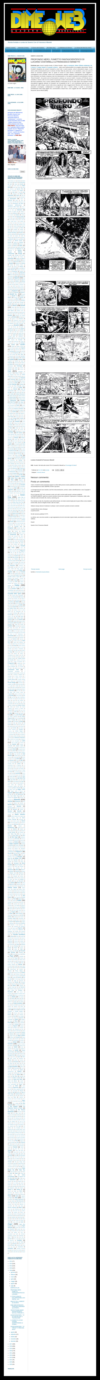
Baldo (19, 237)
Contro (14, 411)
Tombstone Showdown (12, 1145)
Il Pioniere (20, 682)
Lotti (12, 773)
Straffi (21, 1081)
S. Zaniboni (16, 1024)
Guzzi (17, 635)
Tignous (22, 1140)
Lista (20, 762)
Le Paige (15, 747)
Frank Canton (20, 567)
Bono (13, 299)
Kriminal (21, 726)
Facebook (16, 536)
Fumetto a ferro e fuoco (13, 576)
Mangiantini (17, 801)
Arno (15, 219)
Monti (17, 869)
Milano (10, 855)
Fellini (22, 542)
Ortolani (9, 916)
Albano (21, 193)
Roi (10, 1009)
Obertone (23, 905)
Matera (19, 827)
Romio (21, 1013)
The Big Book (19, 1116)
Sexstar (10, 1053)
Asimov (18, 222)
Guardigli (17, 626)
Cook (24, 411)
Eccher (15, 511)
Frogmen (16, 573)
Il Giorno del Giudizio (37, 47)
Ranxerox (13, 983)
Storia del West (17, 1079)
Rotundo (21, 1017)
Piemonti (19, 954)
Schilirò (21, 1038)
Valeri (15, 1181)
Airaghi (21, 190)
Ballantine (11, 239)
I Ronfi (23, 663)
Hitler (14, 650)
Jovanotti (10, 710)
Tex (23, 1101)
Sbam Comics (21, 1035)
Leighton (16, 755)
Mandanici (10, 799)
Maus (18, 830)
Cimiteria (9, 386)
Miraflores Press (11, 856)
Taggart (9, 1092)
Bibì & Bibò (12, 274)
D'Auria (17, 431)
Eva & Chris (20, 529)
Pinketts (21, 958)
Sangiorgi (17, 1029)
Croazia (16, 424)
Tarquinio (21, 1095)
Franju (14, 567)
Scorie (21, 1042)
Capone (23, 348)
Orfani (10, 913)
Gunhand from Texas (12, 632)
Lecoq (19, 750)
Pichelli (14, 954)
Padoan (23, 920)
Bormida (21, 304)
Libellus (23, 758)
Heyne (16, 647)
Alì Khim (12, 209)
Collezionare (13, 400)
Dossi (10, 488)
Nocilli (14, 900)
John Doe (16, 703)
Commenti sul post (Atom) (42, 572)
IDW (9, 668)
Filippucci (22, 551)
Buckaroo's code (17, 320)
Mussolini (21, 881)
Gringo (17, 622)
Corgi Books (11, 416)
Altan (19, 208)
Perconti (23, 944)
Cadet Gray (21, 333)
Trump (15, 1166)
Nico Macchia (17, 897)
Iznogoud (10, 693)
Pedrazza (10, 942)
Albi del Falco (16, 197)
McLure (22, 840)
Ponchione (10, 966)
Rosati (9, 1014)
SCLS (22, 1024)
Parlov (9, 934)
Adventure (12, 188)
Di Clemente (12, 470)
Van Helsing (15, 1183)
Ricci (9, 998)
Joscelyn (17, 706)
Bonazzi (17, 292)
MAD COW (11, 784)
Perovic (9, 947)
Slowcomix (10, 1064)
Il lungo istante (41, 67)
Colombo (22, 400)
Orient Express (19, 913)
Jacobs (23, 693)
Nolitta (19, 900)
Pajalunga (11, 923)
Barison (15, 245)
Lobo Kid (9, 768)
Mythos (18, 882)
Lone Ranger (20, 768)
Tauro (14, 1097)
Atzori (21, 227)
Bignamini (10, 278)
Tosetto (10, 1156)
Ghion (13, 600)
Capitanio (17, 348)
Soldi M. (10, 1068)
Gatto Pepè (21, 592)
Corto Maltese (11, 419)
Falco (22, 536)
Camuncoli (16, 341)
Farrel (24, 539)
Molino (9, 863)
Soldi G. (22, 1066)
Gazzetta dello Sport (14, 593)
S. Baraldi (22, 1022)
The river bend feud (21, 1135)
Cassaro (17, 357)
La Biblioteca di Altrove (65, 47)
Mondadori (16, 863)
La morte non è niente (14, 739)
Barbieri (15, 243)
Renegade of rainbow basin (19, 993)
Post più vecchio (87, 569)
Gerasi (21, 596)
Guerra (16, 627)
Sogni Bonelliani (13, 1066)
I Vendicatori (12, 664)
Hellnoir (23, 643)
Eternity (18, 528)
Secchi (15, 1045)
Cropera (14, 426)
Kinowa (9, 723)
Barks (20, 245)
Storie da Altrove (12, 1081)
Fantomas (21, 537)
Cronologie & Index (87, 51)
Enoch (11, 521)
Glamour (16, 609)
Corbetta (17, 415)
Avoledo (21, 229)
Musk (15, 881)
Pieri (11, 956)
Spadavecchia (10, 1071)
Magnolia (10, 792)
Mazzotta (11, 838)
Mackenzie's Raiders (12, 786)
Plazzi (10, 961)
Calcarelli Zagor (11, 336)
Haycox (15, 642)
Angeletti (21, 213)
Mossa (21, 876)
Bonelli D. (23, 292)
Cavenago (19, 366)
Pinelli (9, 958)
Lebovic (14, 750)
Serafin (16, 1050)
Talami (18, 1092)
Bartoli (14, 247)
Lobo (23, 766)
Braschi (10, 313)
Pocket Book (10, 962)
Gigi (22, 601)
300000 (23, 180)
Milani (24, 853)
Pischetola (10, 959)
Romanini (21, 1009)
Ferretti (23, 546)
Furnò (9, 580)
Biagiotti (21, 271)
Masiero (10, 826)
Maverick (23, 830)
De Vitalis (23, 449)
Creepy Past (16, 423)
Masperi (20, 825)
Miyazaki (9, 861)
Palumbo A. (13, 924)
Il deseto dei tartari (19, 684)
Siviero (18, 1063)
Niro (11, 898)
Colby (22, 392)
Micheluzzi (11, 851)
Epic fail (11, 523)
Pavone (21, 939)
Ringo (15, 1001)
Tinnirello (13, 1142)
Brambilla (14, 312)
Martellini (18, 812)
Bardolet (9, 245)
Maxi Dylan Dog (12, 834)
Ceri (9, 371)
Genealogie (20, 595)
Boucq (18, 307)
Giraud (19, 606)
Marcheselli (10, 807)
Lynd (17, 783)
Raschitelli (19, 983)
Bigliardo (21, 276)
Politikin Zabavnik (11, 964)
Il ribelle (17, 685)
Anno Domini (10, 214)
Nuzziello (21, 903)
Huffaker (17, 655)
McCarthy (17, 838)
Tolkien (10, 1143)
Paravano (14, 932)
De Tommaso (11, 449)
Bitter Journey (15, 282)
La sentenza (70, 65)
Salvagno (15, 1027)
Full (21, 573)
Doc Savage (20, 481)
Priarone (10, 970)
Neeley (10, 892)
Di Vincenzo (14, 474)
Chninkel (11, 382)
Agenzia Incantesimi (12, 190)
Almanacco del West (18, 203)
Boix (9, 292)
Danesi (16, 439)
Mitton (22, 859)
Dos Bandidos (22, 486)
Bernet (15, 266)
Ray (17, 987)
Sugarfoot (10, 1085)
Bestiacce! (19, 269)
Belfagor (18, 258)
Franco (9, 567)
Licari (17, 760)
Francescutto (22, 563)
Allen (22, 200)
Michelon (23, 850)
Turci (10, 1168)
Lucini (23, 775)
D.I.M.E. (11, 432)
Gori (17, 616)
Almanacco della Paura (13, 206)
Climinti (15, 389)
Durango (18, 492)
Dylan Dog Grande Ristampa (14, 503)
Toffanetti (23, 1142)
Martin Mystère (20, 814)
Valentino (9, 1181)
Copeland (11, 413)
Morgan (23, 871)
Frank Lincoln (20, 568)
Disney (23, 478)
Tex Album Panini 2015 (20, 1104)
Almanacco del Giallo (12, 201)
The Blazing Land (17, 1118)
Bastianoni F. (11, 250)
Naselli (23, 884)
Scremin (10, 1044)
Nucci (22, 902)
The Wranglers (17, 1127)
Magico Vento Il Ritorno (17, 791)
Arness (10, 219)
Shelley (18, 1055)
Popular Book (22, 966)
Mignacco (19, 851)
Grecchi (9, 621)
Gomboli (10, 614)
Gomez (15, 614)
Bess (19, 268)
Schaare (11, 1038)
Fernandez (10, 545)
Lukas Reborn (12, 778)
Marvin (18, 822)
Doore (16, 486)
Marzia (10, 824)
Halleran (22, 635)
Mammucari (20, 794)
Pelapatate (23, 942)
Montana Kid (19, 868)
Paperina (14, 928)
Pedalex (21, 941)
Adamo (14, 187)
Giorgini (14, 606)
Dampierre (10, 437)
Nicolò (23, 897)
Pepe (18, 944)
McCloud (11, 840)
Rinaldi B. (16, 1000)
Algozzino (10, 200)
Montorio (11, 871)
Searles (10, 1045)
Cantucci (22, 343)
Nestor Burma (17, 894)
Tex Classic (14, 1106)
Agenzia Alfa (20, 188)
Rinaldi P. (22, 1000)
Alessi (21, 198)
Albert (76, 65)
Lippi (15, 762)
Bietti (17, 274)
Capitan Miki (10, 348)
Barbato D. (10, 243)
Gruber (16, 624)
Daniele (21, 439)
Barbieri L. (21, 243)
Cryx (11, 428)
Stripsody (16, 1082)
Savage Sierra (12, 1035)
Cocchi (18, 390)
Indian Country (22, 687)
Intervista (11, 690)
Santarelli (18, 1032)
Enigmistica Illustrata (15, 519)
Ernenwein (18, 524)
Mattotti (14, 830)
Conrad (9, 411)
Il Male (11, 681)
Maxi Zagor (15, 837)
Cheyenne (20, 376)
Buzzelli (11, 330)
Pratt (24, 967)
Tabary (9, 1090)
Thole (10, 1139)
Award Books (15, 231)
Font (18, 560)
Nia (23, 894)
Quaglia (14, 977)
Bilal (24, 278)
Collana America (21, 395)
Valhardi (19, 1181)
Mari (9, 809)
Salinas (9, 1027)
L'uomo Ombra (20, 732)
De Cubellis (16, 444)
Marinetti (15, 809)
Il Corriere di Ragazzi (17, 674)
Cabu (15, 331)
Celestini (10, 369)
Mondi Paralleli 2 (19, 864)
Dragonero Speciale (21, 489)
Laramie (21, 742)
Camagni (20, 339)
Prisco (23, 972)
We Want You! (51, 47)
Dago (22, 434)
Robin (21, 1006)
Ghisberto (18, 600)
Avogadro (15, 229)
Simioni (15, 1060)
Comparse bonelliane (18, 408)
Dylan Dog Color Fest (18, 502)
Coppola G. (22, 413)
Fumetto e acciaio (19, 578)
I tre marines (20, 666)
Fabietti (9, 536)
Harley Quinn (17, 640)
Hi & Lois (21, 647)
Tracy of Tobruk (15, 1158)
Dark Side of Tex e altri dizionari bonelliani (18, 51)
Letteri (17, 758)
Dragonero (10, 489)
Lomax (14, 768)
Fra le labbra (15, 563)
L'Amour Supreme (12, 729)
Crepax (11, 424)
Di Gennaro (19, 470)
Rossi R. (10, 1017)
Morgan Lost (13, 872)
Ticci (16, 1140)
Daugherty (10, 442)
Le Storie (13, 749)
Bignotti (16, 278)
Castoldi (16, 361)
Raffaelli (9, 980)
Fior (14, 554)
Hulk (22, 655)
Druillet (15, 491)
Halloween (10, 637)
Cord (22, 415)
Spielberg (16, 1072)
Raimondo (10, 982)
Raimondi (21, 980)
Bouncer (23, 307)
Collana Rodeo (12, 398)
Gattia (16, 592)
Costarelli (39, 472)
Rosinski (21, 1014)
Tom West (21, 1143)
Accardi (21, 184)
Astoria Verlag (17, 226)
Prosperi (9, 975)
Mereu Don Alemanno (19, 846)
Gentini (9, 596)
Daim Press (10, 436)
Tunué (23, 1166)
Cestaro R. (17, 373)
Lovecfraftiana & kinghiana (42, 51)
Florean (22, 557)
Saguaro (15, 1026)
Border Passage (20, 302)
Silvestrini (21, 1058)
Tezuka (18, 1114)
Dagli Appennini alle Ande (13, 434)
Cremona (23, 423)
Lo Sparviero (18, 765)
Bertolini (14, 268)
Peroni (21, 946)
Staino (13, 1074)
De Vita (17, 449)
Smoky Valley (22, 1064)
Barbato (21, 242)
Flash (9, 557)
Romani (15, 1009)
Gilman (10, 605)
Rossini (15, 1017)
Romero (15, 1013)
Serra (18, 1052)
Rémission (16, 1022)
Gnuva (15, 613)
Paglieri (23, 921)
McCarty (23, 838)
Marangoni (10, 806)
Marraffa (19, 811)
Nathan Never (12, 887)
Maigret (23, 792)
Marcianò (21, 807)
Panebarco (21, 924)
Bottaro (13, 307)
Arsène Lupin (21, 219)
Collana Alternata (12, 395)
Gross (22, 622)
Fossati (21, 562)
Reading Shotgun (13, 988)
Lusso (9, 783)
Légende (21, 783)
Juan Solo (23, 710)
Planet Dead (22, 959)
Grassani (10, 619)
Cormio (17, 416)
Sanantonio (10, 1029)
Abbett (15, 184)
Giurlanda (21, 608)
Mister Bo (10, 858)
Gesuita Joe (16, 598)
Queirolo (19, 977)
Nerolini (23, 892)
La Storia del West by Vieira (83, 47)
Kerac (22, 718)
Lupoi (22, 781)
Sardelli (17, 1033)
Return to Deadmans (19, 995)
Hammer (21, 637)
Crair (10, 423)
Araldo (13, 216)
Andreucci (15, 213)
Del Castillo (17, 452)
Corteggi (15, 418)
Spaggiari (10, 1072)
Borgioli (15, 304)
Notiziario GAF (11, 902)
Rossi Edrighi (20, 1016)
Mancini (21, 797)
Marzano (23, 822)
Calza (23, 338)
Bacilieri (21, 232)
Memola (11, 845)
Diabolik (10, 476)
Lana (23, 741)
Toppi (9, 1152)
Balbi (22, 235)
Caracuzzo (17, 349)
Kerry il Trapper (11, 719)
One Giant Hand (17, 910)
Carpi (22, 351)
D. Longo (23, 431)
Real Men (21, 988)
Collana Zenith (22, 398)
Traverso (18, 1160)
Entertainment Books (20, 521)
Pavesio (16, 939)
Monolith (21, 866)
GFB (16, 581)
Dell (21, 455)
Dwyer (15, 495)
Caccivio (15, 333)
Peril (11, 946)
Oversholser (20, 918)
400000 (15, 182)
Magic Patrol (12, 789)
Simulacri (9, 1061)
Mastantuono (11, 827)
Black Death (22, 282)
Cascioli (16, 356)
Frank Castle (11, 568)
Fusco (15, 580)
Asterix (15, 224)
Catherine (23, 362)
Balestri (23, 237)
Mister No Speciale (13, 859)
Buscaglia (21, 326)
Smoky (15, 1064)
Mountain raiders (20, 877)
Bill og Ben (17, 279)
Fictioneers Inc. (11, 549)
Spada (21, 1069)
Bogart (9, 290)
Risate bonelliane (17, 1003)
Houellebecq (10, 655)
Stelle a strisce (16, 1077)
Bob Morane (10, 289)
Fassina (11, 541)
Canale (21, 341)
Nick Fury (18, 895)
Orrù (18, 915)
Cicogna (21, 384)
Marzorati (16, 824)
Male (15, 794)
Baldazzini (10, 237)
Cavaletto (16, 364)
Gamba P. (22, 588)
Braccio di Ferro (20, 309)
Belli (14, 260)
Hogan (18, 650)
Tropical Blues (21, 1163)
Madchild (9, 787)
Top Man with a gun (18, 1148)
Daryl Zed (21, 440)
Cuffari (16, 427)
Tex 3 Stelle (15, 1103)
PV (19, 920)
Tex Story (20, 1111)
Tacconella (15, 1090)
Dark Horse (15, 440)
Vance (22, 1183)
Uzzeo (23, 1178)
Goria (21, 616)
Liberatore (11, 760)
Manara (16, 797)
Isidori (23, 690)
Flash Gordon (15, 557)
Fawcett (21, 541)
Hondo (9, 653)
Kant (9, 715)
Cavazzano (10, 365)
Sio (21, 1061)
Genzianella (15, 596)
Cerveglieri (20, 371)
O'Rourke (10, 905)
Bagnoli (23, 234)
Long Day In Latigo (21, 770)
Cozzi (24, 421)
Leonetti (14, 757)
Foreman (23, 560)
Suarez (20, 1084)
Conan (9, 410)
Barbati (15, 242)
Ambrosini (19, 210)
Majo (10, 794)
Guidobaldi (15, 629)
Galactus (9, 585)
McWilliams (10, 842)
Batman (20, 250)
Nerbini (15, 892)
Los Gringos (16, 771)
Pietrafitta (21, 956)
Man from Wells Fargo (14, 795)
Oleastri (10, 907)
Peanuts (16, 941)
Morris (22, 874)
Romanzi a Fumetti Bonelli (15, 1011)
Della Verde (17, 458)
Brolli (20, 317)
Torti (16, 1155)
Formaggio (16, 562)
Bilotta (12, 281)
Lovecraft (17, 773)
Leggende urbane (12, 752)
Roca (17, 1008)
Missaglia (19, 856)
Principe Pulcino (16, 972)
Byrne (16, 330)
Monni (16, 866)
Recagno (20, 990)
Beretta (23, 263)
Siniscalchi (15, 1061)
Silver (23, 1056)
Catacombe (16, 362)
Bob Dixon (21, 287)
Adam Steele (17, 185)
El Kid (19, 515)
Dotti (15, 488)
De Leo (17, 445)
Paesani (11, 921)
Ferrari (16, 545)
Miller (22, 855)
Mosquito (15, 876)
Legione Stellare (21, 752)
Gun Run (16, 630)
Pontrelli (15, 966)
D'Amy (21, 429)
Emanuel (13, 518)
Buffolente (12, 323)
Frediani (20, 570)
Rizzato (18, 1004)
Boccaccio (17, 289)
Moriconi (21, 872)
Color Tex (12, 402)
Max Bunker (12, 832)
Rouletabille (10, 1019)
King (21, 721)
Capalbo (22, 344)
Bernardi (9, 266)
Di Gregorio (14, 473)
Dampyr (16, 437)
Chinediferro (20, 379)
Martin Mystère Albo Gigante (17, 816)
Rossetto (9, 1016)
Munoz (16, 879)
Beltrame (19, 260)
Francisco (21, 565)
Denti (9, 465)
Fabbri (21, 534)
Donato (11, 486)
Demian (20, 460)
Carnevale (11, 351)
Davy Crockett (18, 442)
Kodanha (11, 726)
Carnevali (18, 351)
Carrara (9, 352)
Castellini (20, 359)
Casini (11, 357)
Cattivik (10, 364)
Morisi (9, 874)
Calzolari (12, 339)
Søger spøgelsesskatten (19, 1089)
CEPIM (21, 330)
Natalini (15, 885)
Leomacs (9, 757)
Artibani (21, 221)
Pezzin (9, 949)
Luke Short (13, 779)
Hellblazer (21, 642)
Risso (9, 1004)
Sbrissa (11, 1037)
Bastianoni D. (20, 248)
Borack (14, 300)
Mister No (18, 858)
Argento (13, 218)
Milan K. (19, 853)
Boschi (9, 305)
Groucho (10, 624)
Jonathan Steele (21, 705)
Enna (23, 520)
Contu (20, 411)
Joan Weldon (20, 700)
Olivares (23, 907)
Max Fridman (20, 832)
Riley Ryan (10, 1000)
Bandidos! (10, 240)
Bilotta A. (17, 281)
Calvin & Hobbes (17, 338)
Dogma (17, 483)
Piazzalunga (10, 950)
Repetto (11, 995)
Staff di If (21, 1072)
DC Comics (19, 432)
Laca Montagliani (15, 740)
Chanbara (12, 374)
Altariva (23, 208)
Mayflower (23, 837)
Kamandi (16, 713)
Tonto (9, 1148)
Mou (14, 877)
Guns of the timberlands (16, 634)
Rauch (14, 985)
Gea (8, 595)
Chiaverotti (12, 379)
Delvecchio (12, 460)
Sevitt (24, 1051)
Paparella (16, 926)
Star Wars (14, 1076)
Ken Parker (20, 715)
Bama (22, 239)
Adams (19, 187)
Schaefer (16, 1038)
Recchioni (10, 992)
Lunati (19, 779)
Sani (22, 1029)
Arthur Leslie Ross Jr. (13, 221)
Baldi (15, 237)
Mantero (10, 804)
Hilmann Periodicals (18, 648)
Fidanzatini (18, 549)
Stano (18, 1074)
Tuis (19, 1166)
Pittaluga (16, 959)
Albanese (15, 193)
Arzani (13, 222)
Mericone (9, 848)
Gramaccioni (11, 618)
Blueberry (10, 287)
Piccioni (21, 952)
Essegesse (10, 528)
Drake (10, 491)
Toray (19, 1152)
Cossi (24, 419)
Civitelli (20, 387)
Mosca (9, 876)
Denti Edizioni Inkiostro (17, 465)
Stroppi (21, 1082)
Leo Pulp (22, 755)
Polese (17, 962)
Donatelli (22, 484)
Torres (22, 1153)
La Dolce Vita (15, 736)
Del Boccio (11, 452)
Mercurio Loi (10, 846)
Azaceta (21, 231)
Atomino (23, 226)
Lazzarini (9, 747)
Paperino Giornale (12, 929)
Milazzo (16, 855)
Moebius (16, 861)
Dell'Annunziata (11, 457)
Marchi (16, 807)
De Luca (10, 447)
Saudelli (23, 1033)
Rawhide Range (11, 987)
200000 (18, 180)
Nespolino (11, 894)
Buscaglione (10, 328)
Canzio (13, 344)
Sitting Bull (11, 1063)
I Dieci (21, 656)
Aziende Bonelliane (12, 232)
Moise (22, 861)
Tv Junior (19, 1171)
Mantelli (21, 803)
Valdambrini (13, 1179)
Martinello (21, 819)
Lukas (23, 776)
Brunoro (21, 318)
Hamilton (16, 637)
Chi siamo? (56, 51)
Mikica (14, 853)
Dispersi (21, 480)
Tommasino (21, 1145)
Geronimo (10, 598)
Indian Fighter (12, 689)
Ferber (9, 544)
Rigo (22, 998)
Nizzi (14, 899)
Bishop (23, 281)
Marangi (22, 804)
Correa (9, 418)
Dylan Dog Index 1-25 (19, 508)
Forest (10, 562)
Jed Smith (13, 697)
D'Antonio (10, 431)
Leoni (19, 757)
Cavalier (22, 364)
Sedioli (15, 1047)
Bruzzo (9, 320)
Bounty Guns (12, 309)
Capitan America (19, 346)
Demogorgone (11, 461)
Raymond (23, 987)
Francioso (12, 565)
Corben (11, 415)
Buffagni (23, 321)
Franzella (9, 570)
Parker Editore (21, 932)
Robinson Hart (11, 1008)
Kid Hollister (15, 721)
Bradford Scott (20, 310)
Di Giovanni (20, 471)
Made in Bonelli (16, 787)
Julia (10, 713)
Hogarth (23, 650)
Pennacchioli (11, 944)
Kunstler (14, 727)
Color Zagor (20, 402)
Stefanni (9, 1077)
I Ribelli (18, 663)
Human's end (10, 656)
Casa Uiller (20, 354)
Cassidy (23, 357)
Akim (13, 192)
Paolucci (9, 926)
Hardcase (10, 640)
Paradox (17, 931)
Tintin (17, 1142)
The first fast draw (21, 1131)
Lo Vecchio (17, 766)
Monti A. (23, 869)
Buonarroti (10, 325)
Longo (10, 771)
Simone (21, 1060)
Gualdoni (10, 626)
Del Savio (11, 453)
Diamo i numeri (10, 47)
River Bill (14, 1004)
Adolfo (23, 187)
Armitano (23, 218)
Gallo (9, 587)
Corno (22, 416)
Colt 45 (22, 403)
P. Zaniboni (14, 920)
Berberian (18, 263)
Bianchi (16, 273)
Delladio (23, 458)
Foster (9, 563)
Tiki (8, 1142)
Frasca (14, 570)
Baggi (19, 234)
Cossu (10, 421)
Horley (21, 653)
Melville (23, 843)
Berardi (11, 263)
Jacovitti (11, 695)
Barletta (9, 247)
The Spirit (18, 1126)
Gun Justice (21, 629)
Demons (22, 461)
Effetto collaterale (84, 65)
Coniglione (21, 410)
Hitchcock (10, 650)
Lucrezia (18, 776)
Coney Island (15, 410)
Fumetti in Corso (19, 575)
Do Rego (14, 481)
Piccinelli (22, 951)
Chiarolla (22, 378)
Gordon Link (10, 616)
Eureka (14, 529)
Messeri (16, 848)
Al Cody (19, 192)
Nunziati (15, 903)
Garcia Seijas (10, 592)
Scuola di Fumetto (21, 1043)
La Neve (22, 736)
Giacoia (23, 600)
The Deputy (22, 1119)
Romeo (9, 1013)
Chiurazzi (23, 381)
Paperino (20, 928)
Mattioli (21, 829)
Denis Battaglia (11, 463)
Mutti (9, 882)
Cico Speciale (12, 384)
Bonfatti (21, 297)
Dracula (21, 488)
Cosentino (19, 419)
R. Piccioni (16, 979)
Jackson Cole (17, 693)
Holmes (21, 651)
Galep (17, 585)
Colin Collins (11, 394)
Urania (15, 1178)
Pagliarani (17, 921)
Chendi (14, 376)
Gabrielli (9, 583)
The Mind (22, 1122)
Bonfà (9, 299)
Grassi (15, 619)
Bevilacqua (14, 271)
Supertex (23, 1087)
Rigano (18, 998)
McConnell (16, 840)
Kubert (9, 727)
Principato (10, 972)
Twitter (23, 1171)
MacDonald (20, 784)
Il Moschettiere (18, 681)
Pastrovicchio (16, 938)
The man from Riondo (18, 1134)
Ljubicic (19, 763)
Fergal (21, 544)
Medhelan (23, 842)
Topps (15, 1152)
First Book (19, 554)
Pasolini (22, 936)
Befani (21, 256)
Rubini (16, 1019)
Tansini (23, 1093)
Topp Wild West (19, 1150)
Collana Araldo (12, 397)
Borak (18, 300)
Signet (18, 1056)
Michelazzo (16, 850)
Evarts (9, 531)
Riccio (13, 998)
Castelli (11, 359)
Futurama (22, 580)
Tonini (22, 1147)
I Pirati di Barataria (17, 661)
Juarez (10, 711)
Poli (22, 962)
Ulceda (21, 1173)
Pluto (18, 961)
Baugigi (20, 253)
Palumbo (23, 923)
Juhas (20, 711)
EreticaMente (10, 524)
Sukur (16, 1085)
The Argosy (11, 1116)
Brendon (10, 315)
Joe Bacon (17, 702)
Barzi (24, 247)
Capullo (11, 349)
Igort (21, 668)
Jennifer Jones (12, 698)
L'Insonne (10, 731)
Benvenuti (23, 261)
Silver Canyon (13, 1058)
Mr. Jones (10, 879)
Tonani (9, 1147)
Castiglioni (10, 361)
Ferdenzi (15, 544)
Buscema (17, 328)
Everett (16, 531)
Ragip (15, 980)
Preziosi (21, 969)
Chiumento (16, 381)
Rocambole (22, 1008)
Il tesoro (33, 67)
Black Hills (11, 284)
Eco (19, 511)
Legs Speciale (17, 753)
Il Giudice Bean (18, 677)
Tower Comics (17, 1156)
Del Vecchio (18, 453)
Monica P (10, 866)
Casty (22, 361)
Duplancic (12, 492)
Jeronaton (19, 698)
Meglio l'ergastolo (14, 843)
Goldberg (21, 613)
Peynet (21, 947)
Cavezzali (10, 367)
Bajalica (16, 235)
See (22, 1047)
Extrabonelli (13, 534)
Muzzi (12, 882)
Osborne (16, 916)
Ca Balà (10, 331)
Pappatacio (10, 931)
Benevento (16, 261)
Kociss (23, 724)
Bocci (22, 289)
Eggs (9, 515)
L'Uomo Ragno (19, 731)
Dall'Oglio (17, 436)
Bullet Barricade (19, 323)
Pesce (15, 947)
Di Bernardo (22, 468)
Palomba (17, 923)
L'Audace (21, 729)
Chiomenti (10, 381)
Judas (15, 711)
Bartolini (19, 247)
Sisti (24, 1061)
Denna (17, 463)
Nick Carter (10, 895)
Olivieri (23, 908)
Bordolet (10, 304)
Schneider (10, 1040)
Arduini (9, 218)
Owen (9, 920)
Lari (8, 744)
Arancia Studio (20, 216)
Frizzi (11, 573)
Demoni (16, 461)
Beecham (15, 256)
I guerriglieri (19, 664)
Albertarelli (10, 195)
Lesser (12, 758)
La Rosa (9, 737)
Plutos (22, 961)
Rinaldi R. (10, 1001)
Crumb (23, 426)
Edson (22, 513)
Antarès (17, 214)
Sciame (9, 1042)
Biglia (16, 276)
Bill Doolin (11, 279)
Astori (10, 226)
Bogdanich (15, 291)
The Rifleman (11, 1126)
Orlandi (9, 915)
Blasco (9, 286)
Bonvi (17, 299)
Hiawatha (10, 648)
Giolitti (20, 605)
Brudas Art (14, 318)
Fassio (16, 541)
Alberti (17, 195)
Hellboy (9, 643)
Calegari (10, 338)
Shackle (15, 1053)
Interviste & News (23, 47)
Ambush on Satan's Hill (13, 211)
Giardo (17, 601)
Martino (9, 821)
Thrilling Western (20, 1139)
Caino (9, 334)
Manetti (43, 472)
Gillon (24, 603)
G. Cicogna (10, 581)
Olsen (10, 910)
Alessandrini (13, 198)
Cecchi (21, 367)
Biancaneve (10, 273)
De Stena (22, 447)
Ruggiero (23, 1019)
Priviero (12, 974)
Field (24, 549)
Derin (20, 466)
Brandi (18, 312)
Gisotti (23, 606)
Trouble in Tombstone (12, 1164)
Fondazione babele (12, 560)
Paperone (20, 929)
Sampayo (21, 1027)
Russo (9, 1022)
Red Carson (20, 991)
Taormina (11, 1095)
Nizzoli (20, 898)
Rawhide (21, 985)
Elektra (23, 515)
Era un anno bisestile (19, 523)
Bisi (10, 282)
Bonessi (15, 297)
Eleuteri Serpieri (13, 516)
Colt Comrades (11, 405)
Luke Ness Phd (21, 778)
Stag (9, 1074)
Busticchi (23, 328)
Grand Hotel (20, 618)
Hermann (11, 647)
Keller (14, 714)
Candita (9, 343)
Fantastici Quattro (12, 537)
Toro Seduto (15, 1153)
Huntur (16, 656)
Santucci (11, 1033)
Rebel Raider (11, 990)
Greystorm (11, 622)
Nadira (23, 882)
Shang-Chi (21, 1053)
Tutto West (13, 1171)
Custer (9, 429)
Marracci (10, 811)
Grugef (21, 624)
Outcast (21, 916)
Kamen (21, 713)
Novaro (17, 902)
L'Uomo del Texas (11, 732)
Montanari (10, 869)
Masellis (22, 824)
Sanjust (9, 1030)
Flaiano (21, 555)
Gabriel (21, 581)
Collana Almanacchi (20, 394)
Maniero (15, 803)
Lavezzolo (10, 745)
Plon (14, 961)
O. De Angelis (16, 905)
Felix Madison (15, 542)
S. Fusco (10, 1024)
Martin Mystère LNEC (13, 817)
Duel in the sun (21, 491)
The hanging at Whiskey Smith (15, 1132)
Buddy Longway (16, 321)
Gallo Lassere (16, 587)
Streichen (10, 1082)
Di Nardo (20, 473)
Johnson (22, 703)
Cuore (22, 427)
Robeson (15, 1006)
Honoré (15, 653)
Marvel (23, 821)
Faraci (9, 539)
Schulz (22, 1040)
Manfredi (10, 801)
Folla (22, 559)
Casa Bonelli (12, 354)
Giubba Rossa (13, 608)
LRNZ (16, 734)
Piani (21, 949)
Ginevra (15, 605)
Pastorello (10, 938)
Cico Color (22, 382)
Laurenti (14, 744)
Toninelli (15, 1147)
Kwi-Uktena (21, 727)
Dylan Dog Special (12, 510)
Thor (14, 1139)
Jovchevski (16, 710)
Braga (9, 312)
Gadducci (16, 583)
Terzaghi (14, 1101)
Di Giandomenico (12, 471)
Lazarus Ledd (19, 745)
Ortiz (22, 915)
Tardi (16, 1095)
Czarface (15, 429)
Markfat (21, 809)
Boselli (23, 305)
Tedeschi (21, 1097)
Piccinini (13, 952)
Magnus (17, 792)
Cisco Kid (16, 386)
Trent (22, 1160)
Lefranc (23, 750)
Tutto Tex (22, 1170)
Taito (14, 1092)
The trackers (11, 1137)
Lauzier (21, 744)
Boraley (23, 300)
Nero (19, 892)
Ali (91, 65)
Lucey (19, 775)
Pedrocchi (16, 942)
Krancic (16, 726)
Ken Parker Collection (12, 716)
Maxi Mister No (16, 835)
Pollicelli (20, 964)
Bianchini (22, 273)
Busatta (14, 326)
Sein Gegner (16, 1048)
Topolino (10, 1150)
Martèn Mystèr (16, 821)
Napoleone (11, 884)
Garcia (22, 590)
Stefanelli (21, 1076)
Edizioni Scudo (15, 513)
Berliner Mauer (19, 264)
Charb (17, 374)
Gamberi (17, 590)
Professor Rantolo (19, 974)
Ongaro (13, 912)
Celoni (15, 369)
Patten (10, 939)
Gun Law (10, 630)
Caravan (23, 349)
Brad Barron (11, 310)
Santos (23, 1032)
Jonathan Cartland (11, 705)
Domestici (17, 484)
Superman (15, 1087)
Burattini (16, 325)
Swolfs (10, 1089)
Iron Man (19, 690)
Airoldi (9, 192)
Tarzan (9, 1097)
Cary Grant (22, 352)
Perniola (16, 946)
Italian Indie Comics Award (16, 692)
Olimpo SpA (16, 907)
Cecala (16, 367)
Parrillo (12, 936)
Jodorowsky (10, 702)
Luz (13, 783)
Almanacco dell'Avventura (15, 205)
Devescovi (15, 468)
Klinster (14, 724)
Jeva (14, 700)
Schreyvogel (16, 1040)
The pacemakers (11, 1135)
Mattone (9, 830)
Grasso (21, 619)
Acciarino (9, 185)
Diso (12, 480)
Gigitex (9, 603)
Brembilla (21, 313)
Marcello (19, 806)
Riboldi (13, 996)
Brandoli (23, 312)
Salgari (22, 1025)
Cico (16, 382)
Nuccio (9, 903)
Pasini (17, 936)
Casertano (22, 356)
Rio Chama (21, 1001)
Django (9, 481)
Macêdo (21, 786)
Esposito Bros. (18, 526)
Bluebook (15, 287)
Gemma (13, 595)
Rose (15, 1014)
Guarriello (23, 626)
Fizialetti (16, 555)
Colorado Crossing (11, 403)
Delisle (16, 455)
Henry (10, 645)
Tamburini (17, 1093)
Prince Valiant (18, 970)
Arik (18, 218)
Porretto (10, 967)
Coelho (17, 392)
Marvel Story (12, 822)
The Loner (15, 1122)
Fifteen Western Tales (13, 550)
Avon (9, 231)
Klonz (19, 724)
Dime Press (14, 478)
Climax (9, 389)
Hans (9, 639)
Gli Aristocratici (17, 611)
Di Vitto (21, 474)
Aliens (16, 200)
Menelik (16, 845)
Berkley (11, 264)
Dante (9, 440)
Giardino (11, 601)
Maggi (23, 787)
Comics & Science (14, 406)
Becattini (10, 255)
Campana (10, 341)
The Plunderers (20, 1124)
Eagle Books (20, 510)
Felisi (9, 542)
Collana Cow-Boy (21, 397)
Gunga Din (21, 630)
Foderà (16, 559)
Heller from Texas (16, 643)
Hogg (10, 651)
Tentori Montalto (17, 1098)
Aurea (9, 229)
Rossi (14, 1016)
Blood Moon (20, 286)
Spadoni (19, 1071)
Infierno (23, 689)
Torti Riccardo (22, 1155)
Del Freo (23, 452)
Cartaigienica (15, 352)
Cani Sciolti (15, 343)
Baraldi (9, 242)
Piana (15, 949)
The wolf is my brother (20, 1137)
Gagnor (21, 583)
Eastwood (10, 511)
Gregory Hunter (22, 621)
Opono (19, 911)
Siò (22, 1063)
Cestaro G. (10, 373)
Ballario (17, 239)
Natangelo (21, 885)
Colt (18, 403)
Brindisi (14, 317)
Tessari (19, 1101)
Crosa (19, 426)
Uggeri (16, 1173)
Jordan (11, 706)
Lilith (21, 760)
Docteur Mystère (11, 483)
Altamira (14, 208)
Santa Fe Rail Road (17, 1030)
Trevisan (10, 1161)
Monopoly (10, 868)
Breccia (16, 313)
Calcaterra (20, 336)
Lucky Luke (12, 776)
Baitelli (11, 235)
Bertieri (9, 268)
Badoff (15, 234)
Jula (24, 711)
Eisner (14, 515)
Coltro (17, 405)
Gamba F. (14, 588)
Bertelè (21, 266)
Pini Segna (15, 958)
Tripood (14, 1163)
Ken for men (16, 718)
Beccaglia (17, 255)
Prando (15, 967)
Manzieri (16, 804)
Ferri (13, 547)
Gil (13, 603)
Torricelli (10, 1155)
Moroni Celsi (15, 874)
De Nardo (16, 447)
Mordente (17, 871)
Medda (16, 842)
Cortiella (21, 418)
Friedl (17, 571)
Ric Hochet (21, 996)
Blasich (14, 286)
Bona (12, 292)
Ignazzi (16, 668)
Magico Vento (21, 789)
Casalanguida (10, 356)
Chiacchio (16, 377)
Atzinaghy (16, 227)
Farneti (19, 539)
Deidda (23, 450)
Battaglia (10, 252)
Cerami (21, 369)
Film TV (12, 552)
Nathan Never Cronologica (19, 890)
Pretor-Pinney (13, 969)
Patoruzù (23, 938)
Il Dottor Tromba (18, 676)
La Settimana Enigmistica (19, 737)
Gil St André (18, 603)
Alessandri (23, 197)
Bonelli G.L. (13, 294)
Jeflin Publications (21, 697)
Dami (22, 436)
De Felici (23, 444)
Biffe (21, 274)
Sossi (9, 1069)
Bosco (15, 305)
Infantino (18, 689)
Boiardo (22, 290)
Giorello (9, 606)
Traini (22, 1158)
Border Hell (12, 302)
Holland (16, 651)
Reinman (9, 993)
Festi (22, 547)
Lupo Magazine (16, 781)
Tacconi (21, 1090)
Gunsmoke (10, 635)
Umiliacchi (10, 1174)
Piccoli (9, 954)
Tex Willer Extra (17, 1113)
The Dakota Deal (15, 1119)
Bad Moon (10, 234)
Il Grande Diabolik (21, 679)
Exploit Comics (22, 532)
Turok (19, 1168)
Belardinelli (10, 258)
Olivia (19, 908)
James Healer (19, 695)
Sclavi (15, 1042)
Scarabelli (17, 1037)
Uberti (10, 1173)
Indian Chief (14, 687)
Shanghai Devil (11, 1055)
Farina (15, 539)
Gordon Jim (21, 614)
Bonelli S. (14, 296)
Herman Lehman (21, 645)
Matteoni (15, 829)
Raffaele (22, 979)
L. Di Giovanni (11, 734)
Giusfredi (9, 609)
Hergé (14, 645)
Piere (24, 954)
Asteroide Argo (22, 224)
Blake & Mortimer (19, 284)
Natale (10, 885)
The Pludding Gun (11, 1124)
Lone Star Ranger (11, 770)
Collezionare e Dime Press (70, 51)
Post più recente (35, 569)
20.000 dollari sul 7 (11, 180)
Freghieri (10, 572)
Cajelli (14, 334)
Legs (10, 753)
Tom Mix (16, 1143)
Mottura (9, 877)
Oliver (15, 908)
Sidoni (14, 1056)
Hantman (14, 639)
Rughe (10, 1021)
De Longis (23, 445)
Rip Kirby (10, 1003)
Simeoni (9, 1060)
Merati (21, 845)
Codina (13, 392)
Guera (11, 627)
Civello (14, 387)
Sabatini (9, 1025)
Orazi (24, 911)
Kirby (14, 723)
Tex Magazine (11, 1109)
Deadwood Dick (12, 450)
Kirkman (19, 723)
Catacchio (10, 362)
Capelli (13, 346)
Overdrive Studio (12, 918)
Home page (62, 569)
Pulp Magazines (16, 975)
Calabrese (20, 334)
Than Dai (23, 1114)
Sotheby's (15, 1069)
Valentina (21, 1179)
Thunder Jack (10, 1140)
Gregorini (15, 621)
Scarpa (23, 1037)
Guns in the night (21, 632)
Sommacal (16, 1068)
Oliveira (10, 908)
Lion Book (10, 762)
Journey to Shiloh (19, 708)
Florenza (9, 559)
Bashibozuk (11, 248)
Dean (19, 450)
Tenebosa (10, 1098)
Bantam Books (18, 240)
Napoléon (19, 884)
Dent (22, 463)
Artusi (9, 222)
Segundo (9, 1048)
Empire (18, 518)
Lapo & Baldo (15, 742)
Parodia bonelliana (19, 934)
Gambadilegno (11, 590)
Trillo (16, 1161)
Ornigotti (14, 915)
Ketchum (19, 719)
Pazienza (10, 941)
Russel (21, 1021)
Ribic (9, 996)
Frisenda (22, 572)
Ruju (16, 1021)
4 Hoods (11, 182)
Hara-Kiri (21, 639)
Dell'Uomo (18, 457)
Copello (16, 413)
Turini (14, 1168)
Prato (20, 967)
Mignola (9, 853)
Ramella (16, 982)
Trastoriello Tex (11, 1160)
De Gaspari (11, 445)
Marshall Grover (11, 812)
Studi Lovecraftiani (12, 1084)
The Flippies (12, 1121)
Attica (10, 227)
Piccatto (16, 950)
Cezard (23, 373)
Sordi (22, 1068)
